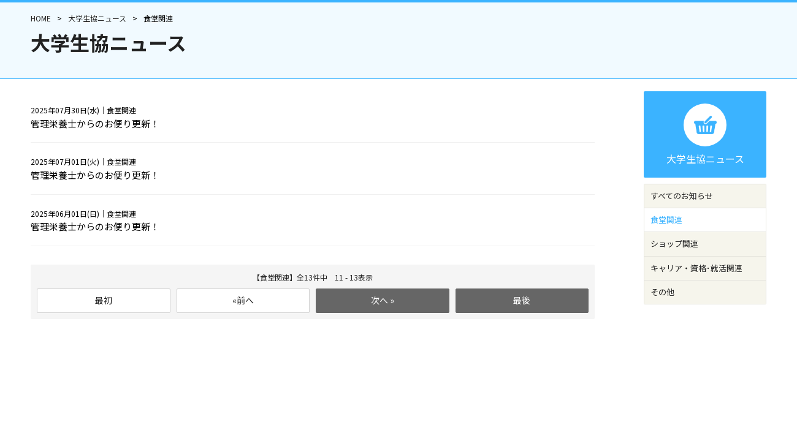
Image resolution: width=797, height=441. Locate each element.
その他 (662, 292)
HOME (41, 18)
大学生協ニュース (97, 18)
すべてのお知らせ (681, 196)
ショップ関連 (674, 243)
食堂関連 (666, 219)
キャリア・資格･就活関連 (696, 268)
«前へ (243, 300)
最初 (103, 300)
